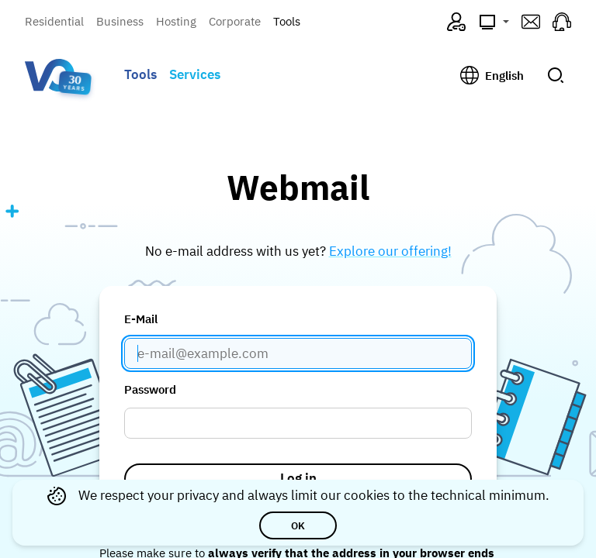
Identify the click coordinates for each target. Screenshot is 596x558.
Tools (286, 21)
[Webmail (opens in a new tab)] (531, 21)
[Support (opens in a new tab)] (562, 21)
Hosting (176, 21)
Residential (54, 21)
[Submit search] (555, 75)
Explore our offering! (390, 251)
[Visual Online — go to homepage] (49, 75)
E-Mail (141, 319)
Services (194, 74)
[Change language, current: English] (492, 75)
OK (298, 525)
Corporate (235, 21)
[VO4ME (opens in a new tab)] (456, 21)
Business (120, 21)
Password (150, 389)
